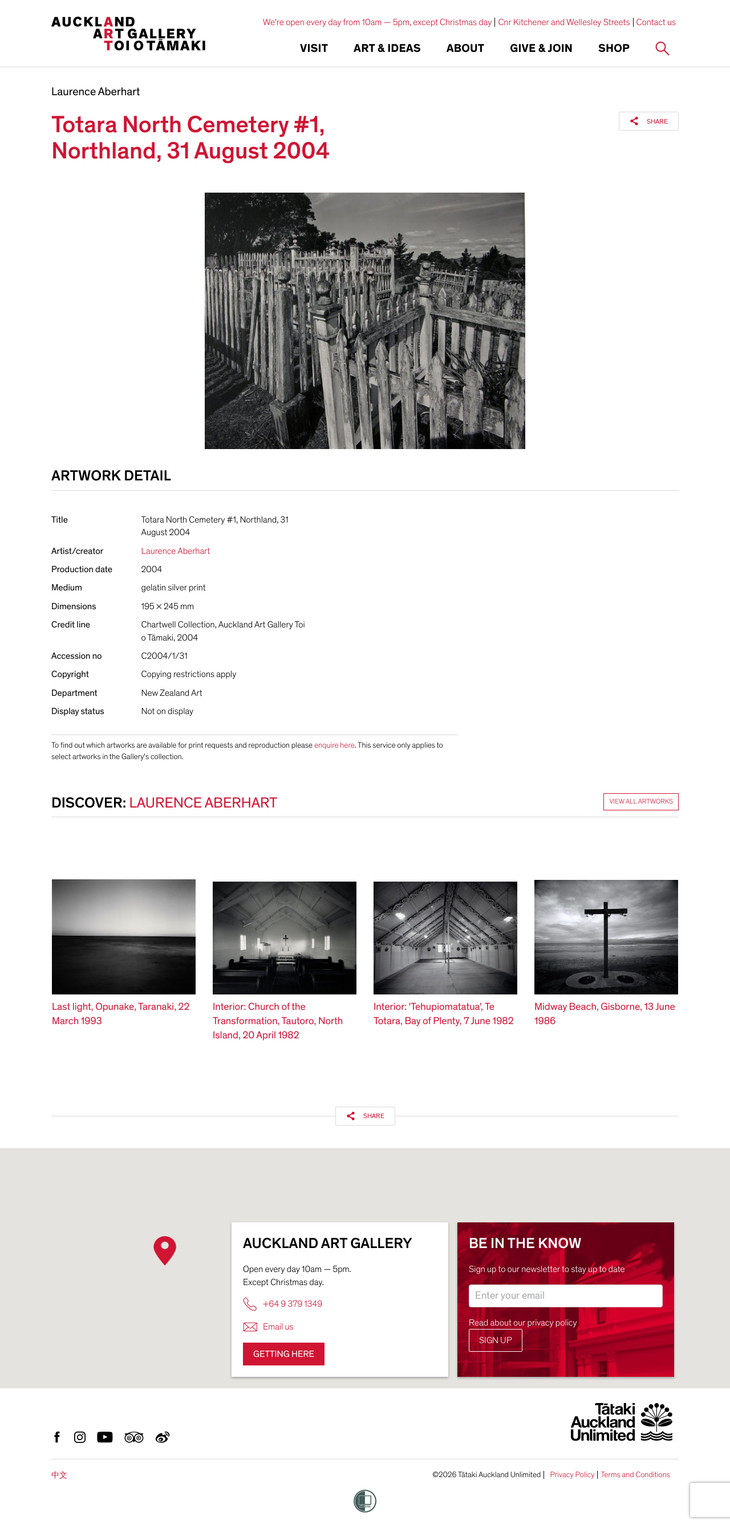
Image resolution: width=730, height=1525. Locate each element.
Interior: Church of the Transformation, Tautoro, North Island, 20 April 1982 (278, 1021)
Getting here (283, 1354)
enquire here (334, 745)
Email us (268, 1327)
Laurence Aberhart (95, 92)
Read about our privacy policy (523, 1322)
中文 (59, 1475)
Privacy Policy (572, 1475)
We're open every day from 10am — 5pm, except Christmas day (377, 22)
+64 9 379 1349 (282, 1304)
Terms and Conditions (635, 1475)
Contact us (656, 22)
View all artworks (641, 801)
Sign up (495, 1340)
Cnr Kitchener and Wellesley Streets (564, 22)
